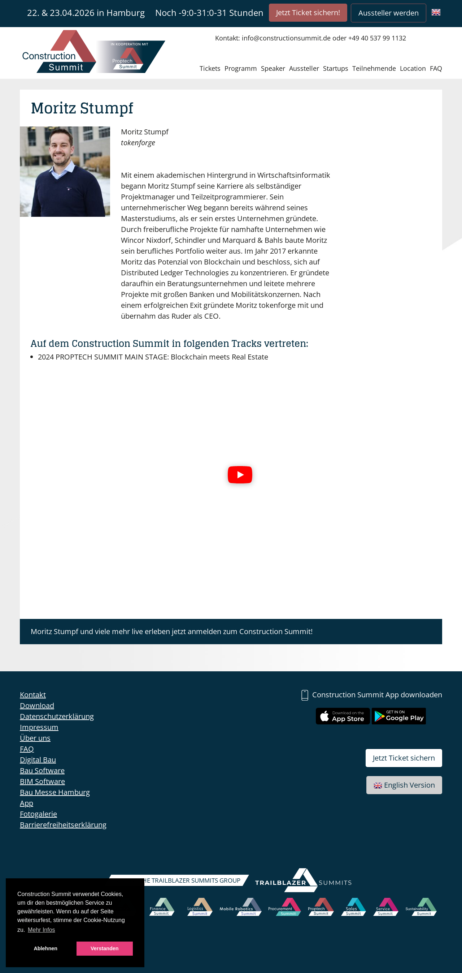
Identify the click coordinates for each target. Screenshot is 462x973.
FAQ (436, 68)
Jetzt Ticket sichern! (308, 12)
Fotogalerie (38, 814)
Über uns (35, 738)
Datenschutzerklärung (57, 716)
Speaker (273, 68)
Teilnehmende (374, 68)
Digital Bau (38, 760)
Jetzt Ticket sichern (404, 758)
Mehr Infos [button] (41, 930)
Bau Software (42, 770)
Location (413, 68)
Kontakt (33, 694)
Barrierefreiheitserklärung (63, 825)
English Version (404, 785)
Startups (335, 68)
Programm (241, 68)
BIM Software (42, 781)
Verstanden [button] (105, 948)
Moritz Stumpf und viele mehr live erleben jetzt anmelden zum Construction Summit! (172, 631)
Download (37, 705)
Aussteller (304, 68)
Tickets (210, 68)
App (26, 803)
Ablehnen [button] (45, 948)
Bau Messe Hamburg (55, 792)
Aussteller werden (388, 13)
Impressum (39, 727)
